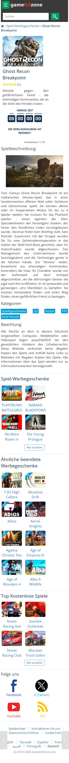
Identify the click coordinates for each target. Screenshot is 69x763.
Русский (26, 742)
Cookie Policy (54, 733)
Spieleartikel (16, 729)
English (8, 742)
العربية (17, 746)
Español (43, 742)
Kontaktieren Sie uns (46, 729)
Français (60, 742)
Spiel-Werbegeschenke (23, 26)
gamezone (26, 4)
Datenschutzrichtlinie (24, 733)
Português (34, 746)
